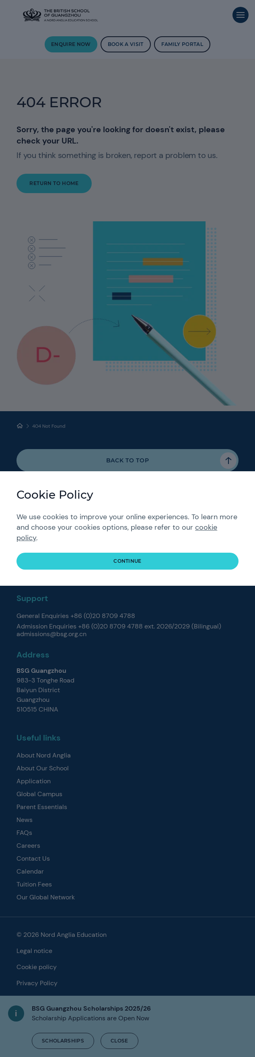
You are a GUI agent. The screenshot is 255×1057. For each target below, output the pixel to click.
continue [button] (127, 561)
